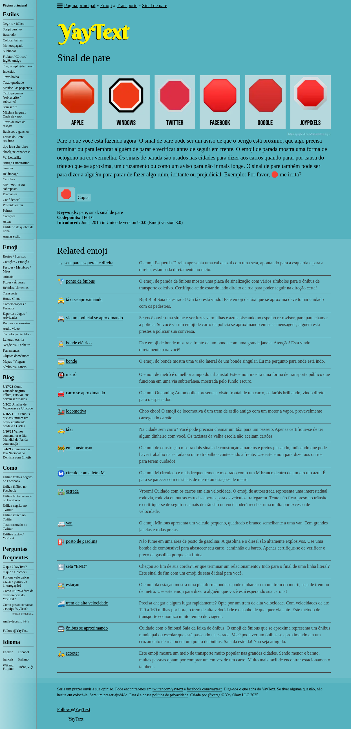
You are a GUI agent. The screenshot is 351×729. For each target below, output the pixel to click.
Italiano (23, 659)
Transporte (10, 293)
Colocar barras (13, 40)
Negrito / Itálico (14, 24)
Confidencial (11, 200)
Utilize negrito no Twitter (15, 507)
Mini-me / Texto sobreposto (14, 187)
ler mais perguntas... (23, 613)
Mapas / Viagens (14, 362)
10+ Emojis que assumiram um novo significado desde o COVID (16, 420)
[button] (59, 6)
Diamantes (10, 194)
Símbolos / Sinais (15, 367)
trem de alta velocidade (87, 603)
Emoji (10, 247)
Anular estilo (11, 236)
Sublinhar (9, 51)
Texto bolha (11, 77)
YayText (76, 719)
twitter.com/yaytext (168, 689)
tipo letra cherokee (15, 147)
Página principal (15, 5)
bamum (8, 168)
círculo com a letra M (85, 472)
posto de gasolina (81, 541)
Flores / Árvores (14, 282)
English (8, 652)
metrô (71, 374)
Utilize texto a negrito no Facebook (17, 479)
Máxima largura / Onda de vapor (14, 114)
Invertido (9, 72)
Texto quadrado (13, 83)
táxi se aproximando (84, 299)
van (69, 522)
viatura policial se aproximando (94, 317)
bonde (71, 361)
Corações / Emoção (16, 262)
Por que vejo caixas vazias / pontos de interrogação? (16, 581)
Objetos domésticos (16, 356)
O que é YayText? (15, 567)
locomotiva (76, 411)
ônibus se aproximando (87, 628)
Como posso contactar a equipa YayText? (18, 607)
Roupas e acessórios (16, 323)
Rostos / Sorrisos (14, 256)
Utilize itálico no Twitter (14, 517)
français (8, 659)
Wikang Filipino (8, 667)
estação (72, 584)
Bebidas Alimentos (15, 288)
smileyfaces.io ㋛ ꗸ (16, 621)
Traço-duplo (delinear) (18, 66)
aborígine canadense (16, 152)
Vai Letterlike (12, 157)
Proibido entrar (13, 205)
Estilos (11, 14)
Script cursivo (12, 29)
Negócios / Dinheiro (16, 345)
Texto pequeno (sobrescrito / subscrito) (13, 97)
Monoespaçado (13, 46)
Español (23, 652)
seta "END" (76, 566)
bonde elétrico (79, 342)
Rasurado (9, 35)
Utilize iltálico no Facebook (15, 489)
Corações (9, 216)
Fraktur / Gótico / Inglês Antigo (15, 59)
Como (10, 468)
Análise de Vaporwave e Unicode (18, 406)
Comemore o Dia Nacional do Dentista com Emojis (17, 453)
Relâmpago (10, 174)
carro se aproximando (85, 392)
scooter (72, 653)
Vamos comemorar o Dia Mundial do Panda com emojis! (15, 437)
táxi (69, 429)
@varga (214, 695)
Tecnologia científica (17, 334)
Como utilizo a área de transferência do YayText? (18, 595)
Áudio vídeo (11, 329)
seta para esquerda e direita (89, 262)
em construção (79, 447)
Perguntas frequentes (15, 553)
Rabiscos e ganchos (16, 132)
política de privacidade (170, 695)
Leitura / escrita (13, 340)
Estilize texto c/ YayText (13, 536)
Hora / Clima (12, 299)
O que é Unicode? (15, 572)
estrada (72, 491)
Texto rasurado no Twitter (15, 527)
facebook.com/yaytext (204, 689)
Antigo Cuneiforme (16, 163)
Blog (8, 377)
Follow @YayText (15, 631)
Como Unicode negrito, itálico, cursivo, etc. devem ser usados (16, 393)
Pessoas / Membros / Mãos (17, 269)
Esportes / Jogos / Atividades (15, 316)
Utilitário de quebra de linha (18, 229)
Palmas (8, 210)
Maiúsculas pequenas (17, 88)
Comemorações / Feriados (14, 306)
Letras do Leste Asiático (13, 139)
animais (8, 277)
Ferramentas (11, 351)
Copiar (84, 197)
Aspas (7, 221)
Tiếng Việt (26, 667)
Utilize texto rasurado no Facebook (17, 498)
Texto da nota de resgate (14, 124)
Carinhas (9, 179)
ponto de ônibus (80, 281)
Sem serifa (10, 107)
